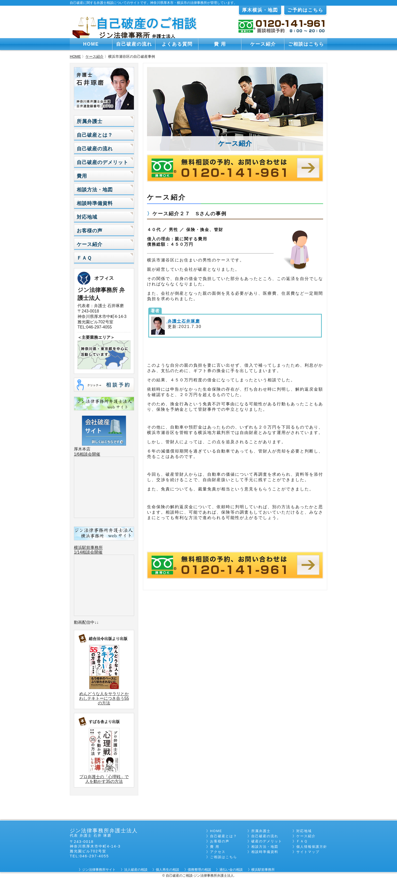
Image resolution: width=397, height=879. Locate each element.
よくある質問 (177, 44)
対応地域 (87, 217)
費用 (82, 176)
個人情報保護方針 (311, 847)
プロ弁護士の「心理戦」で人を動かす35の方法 (104, 779)
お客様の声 (89, 230)
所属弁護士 (89, 121)
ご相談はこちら (306, 44)
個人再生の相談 (167, 870)
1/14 (78, 552)
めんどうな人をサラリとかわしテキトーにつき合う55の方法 (104, 698)
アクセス (218, 852)
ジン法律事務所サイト (99, 870)
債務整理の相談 (199, 870)
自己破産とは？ (95, 135)
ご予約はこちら (305, 10)
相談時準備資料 (95, 203)
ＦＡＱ (84, 258)
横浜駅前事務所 (88, 547)
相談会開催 (90, 454)
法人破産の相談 (136, 870)
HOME (91, 44)
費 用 (220, 44)
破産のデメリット (266, 841)
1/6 (77, 454)
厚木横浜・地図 (260, 10)
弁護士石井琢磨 (183, 321)
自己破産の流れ (134, 44)
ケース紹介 (263, 44)
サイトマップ (308, 852)
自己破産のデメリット (102, 162)
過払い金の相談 (231, 870)
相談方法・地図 (95, 189)
